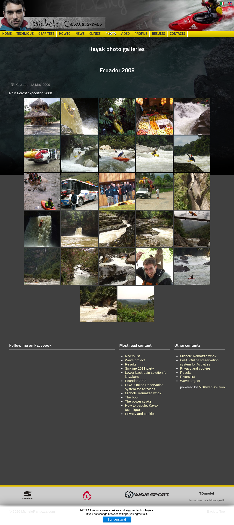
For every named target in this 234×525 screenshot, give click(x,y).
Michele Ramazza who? (198, 356)
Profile (141, 34)
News (80, 34)
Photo (110, 34)
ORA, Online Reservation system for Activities (199, 362)
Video (125, 34)
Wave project (190, 381)
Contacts (177, 34)
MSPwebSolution (212, 387)
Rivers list (187, 377)
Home (7, 34)
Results (158, 34)
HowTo (65, 34)
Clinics (95, 34)
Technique (25, 34)
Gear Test (46, 34)
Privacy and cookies (195, 368)
